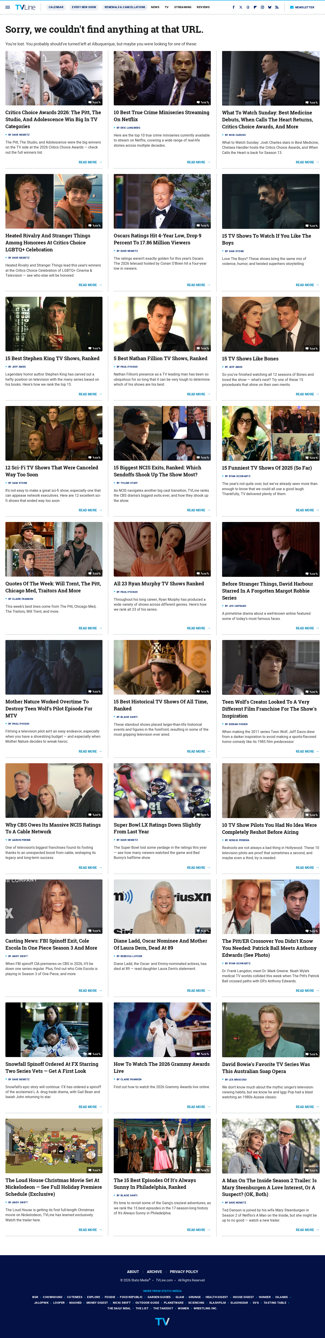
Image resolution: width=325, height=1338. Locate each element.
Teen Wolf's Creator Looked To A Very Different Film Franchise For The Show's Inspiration (269, 708)
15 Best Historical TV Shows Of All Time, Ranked (161, 705)
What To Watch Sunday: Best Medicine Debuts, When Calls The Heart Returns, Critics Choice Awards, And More (267, 119)
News (155, 7)
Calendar (56, 7)
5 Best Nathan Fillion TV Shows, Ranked (160, 358)
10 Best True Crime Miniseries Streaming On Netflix (161, 116)
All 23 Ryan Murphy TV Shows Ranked (159, 583)
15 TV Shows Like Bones (250, 358)
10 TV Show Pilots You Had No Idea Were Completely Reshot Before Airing (269, 828)
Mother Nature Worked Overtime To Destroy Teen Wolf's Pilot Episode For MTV (48, 708)
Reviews (203, 7)
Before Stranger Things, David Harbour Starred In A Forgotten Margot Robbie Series (267, 590)
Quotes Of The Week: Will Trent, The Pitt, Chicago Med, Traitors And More (53, 587)
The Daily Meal (119, 1308)
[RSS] (277, 7)
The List (142, 1308)
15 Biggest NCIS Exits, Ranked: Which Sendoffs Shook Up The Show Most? (157, 471)
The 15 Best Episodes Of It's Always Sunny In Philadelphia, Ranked (155, 1184)
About (133, 1271)
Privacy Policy (184, 1271)
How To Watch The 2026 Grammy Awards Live (162, 1067)
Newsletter (302, 7)
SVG (256, 1303)
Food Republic (131, 1297)
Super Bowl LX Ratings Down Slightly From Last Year (157, 828)
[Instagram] (262, 7)
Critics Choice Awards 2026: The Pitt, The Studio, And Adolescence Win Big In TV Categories (53, 119)
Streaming (183, 7)
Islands (281, 1297)
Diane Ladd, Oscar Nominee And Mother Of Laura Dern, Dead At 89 (160, 944)
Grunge (195, 1297)
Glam (180, 1297)
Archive (154, 1271)
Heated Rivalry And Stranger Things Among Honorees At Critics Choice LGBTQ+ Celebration (47, 242)
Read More (88, 162)
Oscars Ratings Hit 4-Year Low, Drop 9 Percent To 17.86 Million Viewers (157, 239)
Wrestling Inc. (206, 1308)
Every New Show (84, 7)
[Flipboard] (255, 7)
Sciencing (196, 1303)
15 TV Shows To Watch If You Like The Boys (266, 239)
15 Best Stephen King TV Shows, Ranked (52, 358)
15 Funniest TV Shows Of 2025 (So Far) (267, 467)
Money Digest (97, 1303)
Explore (93, 1297)
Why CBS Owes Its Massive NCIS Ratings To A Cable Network (53, 828)
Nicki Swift (122, 1303)
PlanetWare (173, 1303)
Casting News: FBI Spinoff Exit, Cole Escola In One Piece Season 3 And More (51, 944)
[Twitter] (241, 7)
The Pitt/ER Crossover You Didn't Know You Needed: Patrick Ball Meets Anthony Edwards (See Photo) (269, 948)
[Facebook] (234, 7)
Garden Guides (159, 1297)
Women (183, 1308)
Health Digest (217, 1297)
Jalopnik (41, 1303)
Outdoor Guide (147, 1303)
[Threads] (248, 7)
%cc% (97, 102)
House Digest (243, 1297)
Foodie (110, 1297)
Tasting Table (275, 1303)
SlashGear (239, 1303)
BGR (35, 1297)
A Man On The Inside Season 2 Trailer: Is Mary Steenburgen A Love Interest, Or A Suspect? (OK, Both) (269, 1187)
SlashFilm (217, 1303)
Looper (59, 1303)
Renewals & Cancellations (125, 7)
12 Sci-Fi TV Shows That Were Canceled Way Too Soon (51, 471)
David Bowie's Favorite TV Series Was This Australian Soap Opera (266, 1068)
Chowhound (52, 1297)
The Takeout (163, 1308)
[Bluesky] (270, 7)
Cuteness (74, 1297)
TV (167, 7)
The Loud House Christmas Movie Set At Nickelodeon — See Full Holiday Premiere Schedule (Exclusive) (53, 1187)
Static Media (140, 1280)
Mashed (75, 1303)
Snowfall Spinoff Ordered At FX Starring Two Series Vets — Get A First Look (51, 1067)
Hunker (265, 1297)
